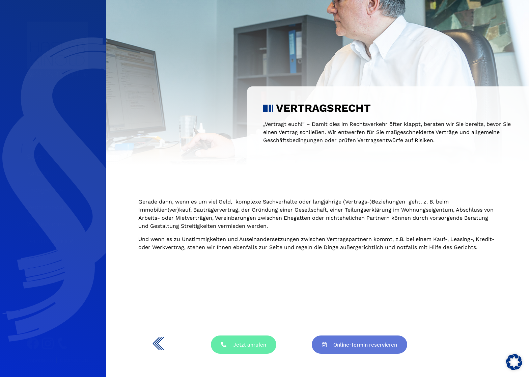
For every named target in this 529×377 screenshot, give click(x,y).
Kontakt (38, 258)
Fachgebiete (45, 190)
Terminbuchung (50, 241)
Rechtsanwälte (49, 207)
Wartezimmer (47, 224)
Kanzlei (37, 173)
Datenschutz (74, 360)
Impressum (40, 360)
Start (34, 156)
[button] (514, 362)
